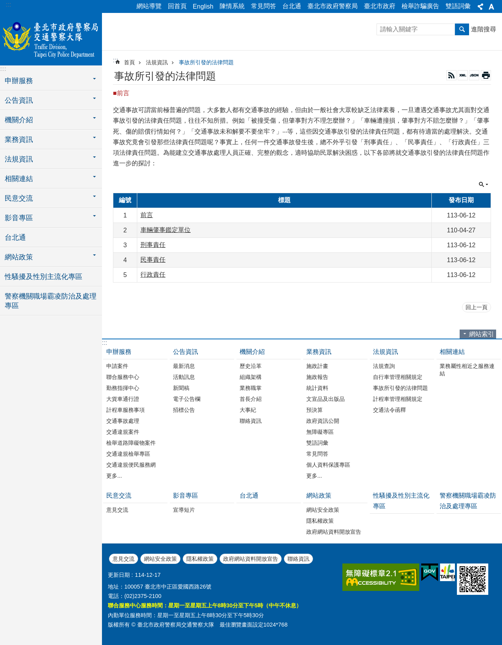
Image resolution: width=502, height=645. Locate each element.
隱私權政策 (320, 521)
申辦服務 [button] (19, 81)
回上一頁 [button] (476, 307)
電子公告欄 (186, 399)
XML (463, 75)
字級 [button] (491, 6)
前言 (146, 215)
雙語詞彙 (458, 6)
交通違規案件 (122, 432)
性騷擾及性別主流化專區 (43, 277)
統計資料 (317, 388)
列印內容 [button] (486, 75)
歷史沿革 (251, 366)
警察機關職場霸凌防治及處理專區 (50, 301)
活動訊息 (184, 377)
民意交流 (118, 495)
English (203, 6)
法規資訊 (157, 62)
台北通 (291, 6)
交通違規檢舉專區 (128, 454)
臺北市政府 (379, 6)
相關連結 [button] (19, 179)
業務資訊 (318, 351)
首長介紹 (251, 399)
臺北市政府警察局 (332, 6)
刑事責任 (153, 244)
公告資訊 (185, 351)
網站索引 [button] (481, 334)
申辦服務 (118, 351)
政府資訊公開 (322, 421)
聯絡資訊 (251, 421)
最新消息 (184, 366)
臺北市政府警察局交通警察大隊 (51, 38)
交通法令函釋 (389, 410)
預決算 (314, 410)
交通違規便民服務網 (131, 465)
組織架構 (251, 377)
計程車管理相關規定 (397, 399)
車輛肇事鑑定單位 (165, 229)
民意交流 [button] (19, 198)
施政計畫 (317, 366)
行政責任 (153, 274)
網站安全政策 (322, 510)
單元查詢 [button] (483, 184)
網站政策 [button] (19, 257)
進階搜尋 (483, 29)
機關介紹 (252, 351)
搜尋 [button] (462, 29)
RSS (451, 75)
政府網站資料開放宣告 (333, 532)
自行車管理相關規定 (397, 377)
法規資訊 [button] (19, 159)
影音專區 (185, 495)
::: (8, 4)
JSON (474, 75)
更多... (114, 476)
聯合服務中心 (122, 377)
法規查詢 (384, 366)
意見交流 (117, 510)
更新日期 (119, 575)
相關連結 (452, 351)
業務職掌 (251, 388)
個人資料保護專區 (328, 465)
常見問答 (263, 6)
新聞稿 (181, 388)
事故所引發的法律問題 (206, 62)
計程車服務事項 (125, 410)
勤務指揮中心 (122, 388)
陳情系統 (232, 6)
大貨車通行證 (122, 399)
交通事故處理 (122, 421)
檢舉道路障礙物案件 (131, 443)
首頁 (129, 62)
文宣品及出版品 (325, 399)
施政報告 (317, 377)
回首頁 (177, 6)
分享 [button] (480, 6)
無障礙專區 (320, 432)
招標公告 (184, 410)
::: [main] (115, 60)
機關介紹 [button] (19, 120)
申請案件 (117, 366)
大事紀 (248, 410)
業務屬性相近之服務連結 (467, 370)
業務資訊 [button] (19, 139)
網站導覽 (149, 6)
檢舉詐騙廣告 (420, 6)
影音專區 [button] (19, 218)
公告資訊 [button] (19, 100)
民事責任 (153, 259)
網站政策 (318, 495)
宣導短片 (184, 510)
